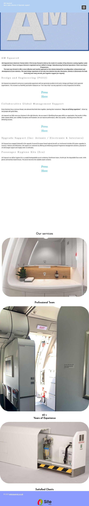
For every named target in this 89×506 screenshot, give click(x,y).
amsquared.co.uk (16, 494)
